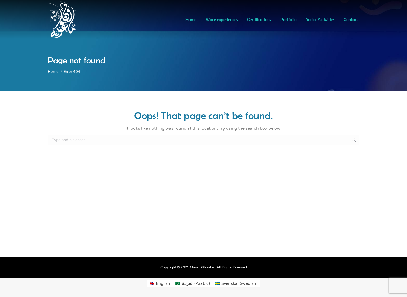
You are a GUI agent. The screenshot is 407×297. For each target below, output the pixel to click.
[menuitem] (160, 283)
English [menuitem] (163, 283)
